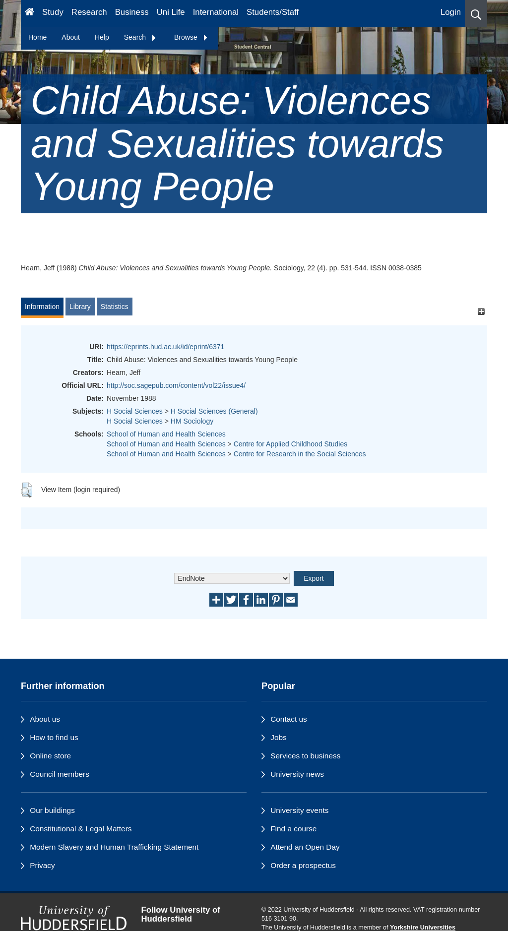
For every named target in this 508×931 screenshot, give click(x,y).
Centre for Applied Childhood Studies (291, 444)
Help (102, 37)
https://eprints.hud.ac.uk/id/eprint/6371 (165, 347)
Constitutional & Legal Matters (80, 828)
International (216, 12)
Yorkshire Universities (422, 927)
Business (132, 12)
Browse (191, 37)
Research (89, 12)
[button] (476, 13)
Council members (59, 774)
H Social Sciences (135, 411)
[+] (481, 311)
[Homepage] (29, 13)
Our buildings (52, 810)
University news (297, 774)
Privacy (42, 865)
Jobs (278, 737)
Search (140, 37)
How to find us (54, 737)
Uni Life (171, 12)
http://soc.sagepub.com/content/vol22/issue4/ (176, 385)
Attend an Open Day (304, 847)
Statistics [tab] (114, 306)
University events (299, 810)
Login (451, 12)
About (71, 37)
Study (53, 12)
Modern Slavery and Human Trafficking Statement (114, 847)
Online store (50, 755)
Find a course (293, 828)
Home (37, 37)
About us (45, 719)
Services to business (305, 755)
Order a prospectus (303, 865)
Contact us (288, 719)
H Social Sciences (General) (214, 411)
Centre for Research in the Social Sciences (300, 454)
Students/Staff (273, 12)
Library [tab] (80, 306)
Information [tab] (42, 306)
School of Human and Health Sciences (166, 434)
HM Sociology (192, 421)
